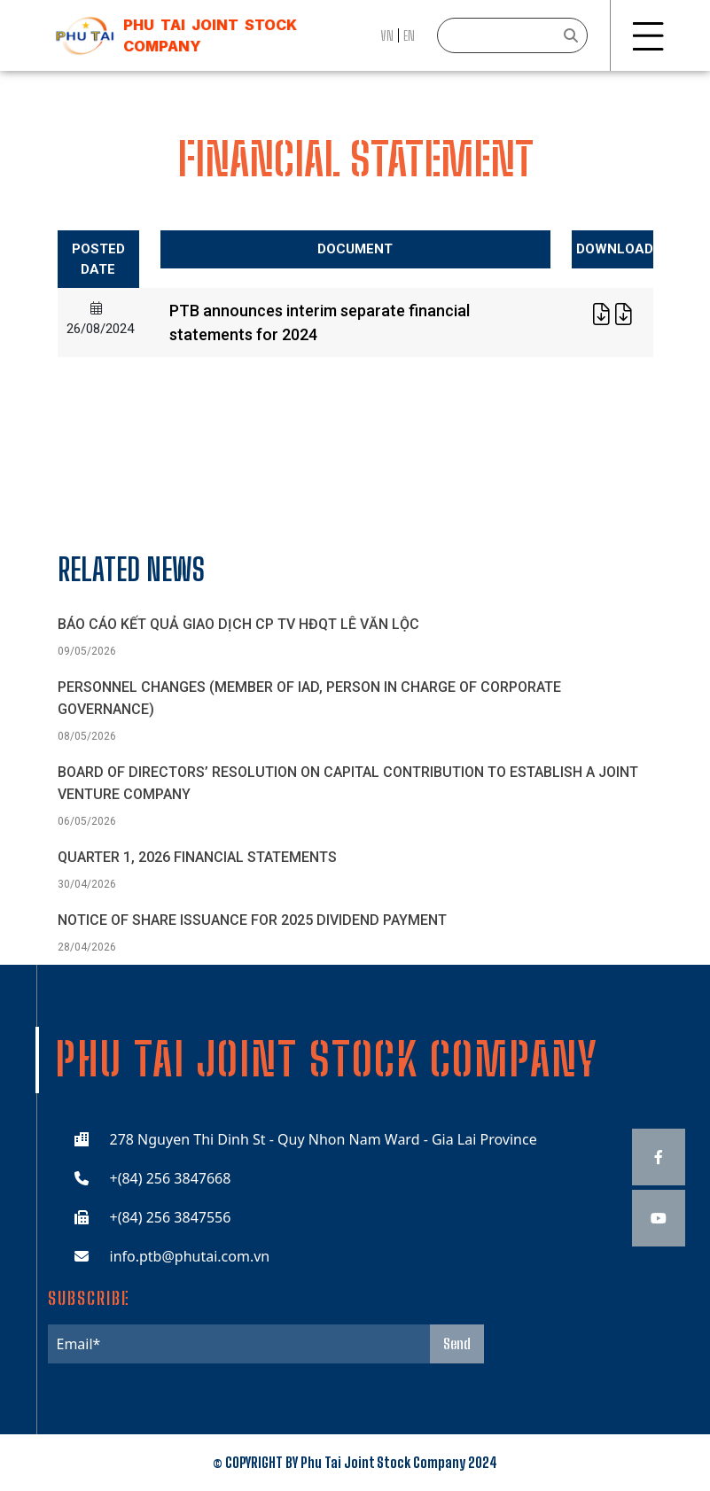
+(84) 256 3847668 (170, 1178)
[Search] (512, 35)
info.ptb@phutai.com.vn (190, 1256)
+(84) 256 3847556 (170, 1217)
